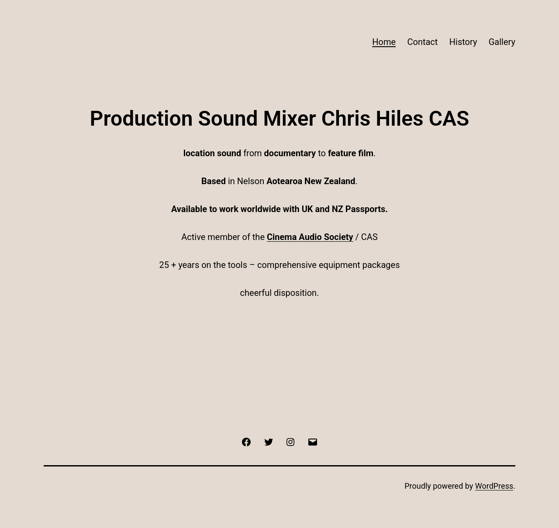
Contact (422, 42)
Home (384, 42)
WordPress (494, 485)
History (463, 42)
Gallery (502, 42)
